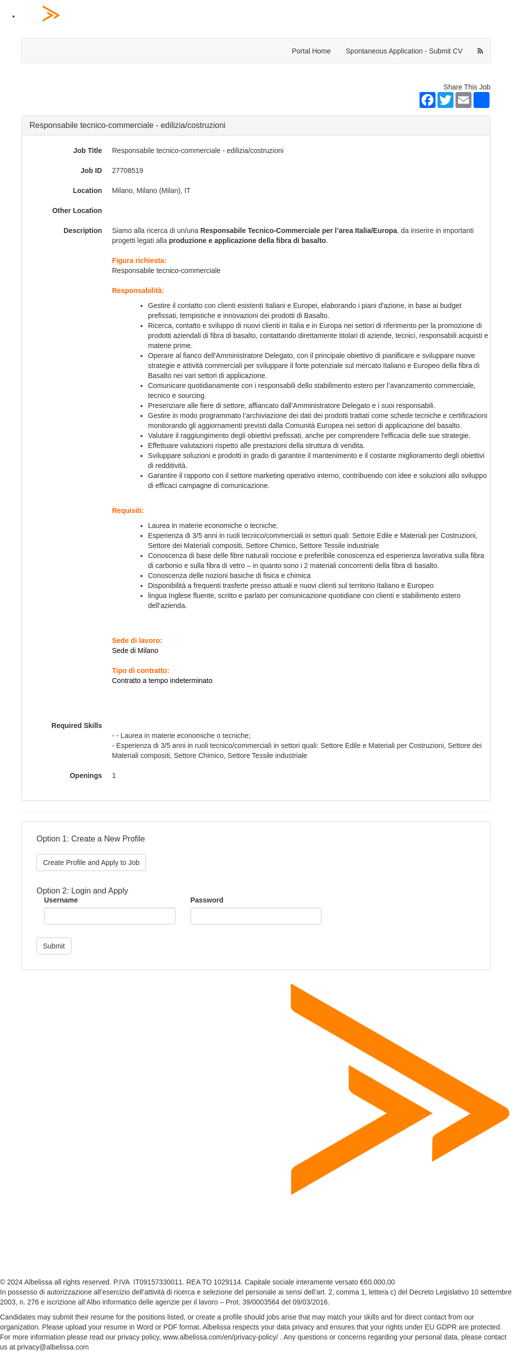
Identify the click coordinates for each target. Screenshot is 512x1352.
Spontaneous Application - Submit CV (404, 51)
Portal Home (311, 51)
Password (207, 900)
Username (61, 900)
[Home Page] (266, 16)
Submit (54, 946)
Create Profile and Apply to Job (91, 862)
